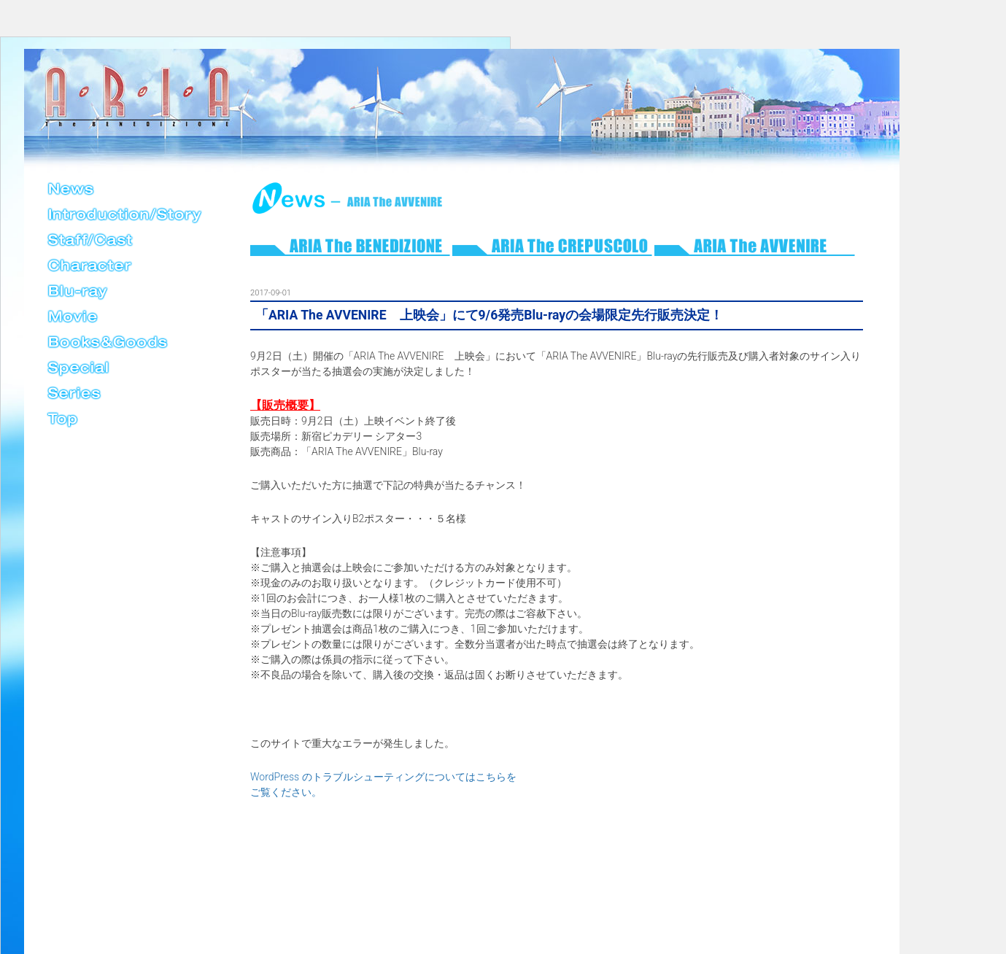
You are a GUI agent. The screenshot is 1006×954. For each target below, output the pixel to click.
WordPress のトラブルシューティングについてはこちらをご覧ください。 (383, 784)
